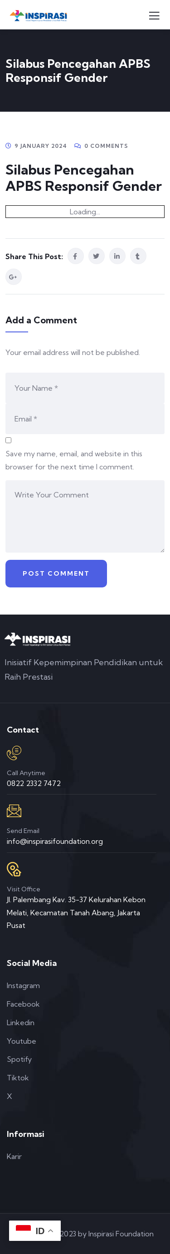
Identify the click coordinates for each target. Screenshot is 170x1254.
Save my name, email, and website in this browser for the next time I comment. (73, 460)
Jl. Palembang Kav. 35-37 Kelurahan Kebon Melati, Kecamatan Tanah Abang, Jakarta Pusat (76, 912)
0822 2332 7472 (34, 783)
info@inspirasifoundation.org (55, 841)
